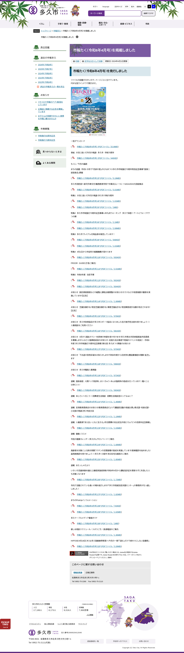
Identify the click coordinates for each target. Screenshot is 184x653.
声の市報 (45, 47)
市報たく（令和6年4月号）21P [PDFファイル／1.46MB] (99, 402)
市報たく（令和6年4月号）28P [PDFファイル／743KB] (98, 506)
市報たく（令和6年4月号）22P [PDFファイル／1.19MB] (99, 417)
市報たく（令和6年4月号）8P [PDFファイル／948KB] (98, 240)
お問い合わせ (144, 641)
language (105, 7)
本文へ (95, 7)
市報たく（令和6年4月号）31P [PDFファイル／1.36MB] (99, 535)
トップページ (46, 31)
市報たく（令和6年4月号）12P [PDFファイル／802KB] (98, 280)
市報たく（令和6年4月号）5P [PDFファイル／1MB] (97, 207)
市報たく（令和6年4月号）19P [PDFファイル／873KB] (98, 376)
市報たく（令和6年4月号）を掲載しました (57, 37)
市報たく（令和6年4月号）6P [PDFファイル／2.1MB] (98, 222)
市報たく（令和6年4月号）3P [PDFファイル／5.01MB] (98, 190)
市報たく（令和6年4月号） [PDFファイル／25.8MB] (97, 147)
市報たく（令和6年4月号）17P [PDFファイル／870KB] (98, 349)
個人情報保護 (49, 624)
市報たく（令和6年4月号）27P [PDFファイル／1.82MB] (99, 494)
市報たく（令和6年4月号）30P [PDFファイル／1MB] (97, 524)
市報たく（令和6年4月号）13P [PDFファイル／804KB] (98, 287)
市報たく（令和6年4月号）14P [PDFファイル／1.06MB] (99, 301)
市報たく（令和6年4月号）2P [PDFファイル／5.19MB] (98, 178)
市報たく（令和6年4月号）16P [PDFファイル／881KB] (98, 331)
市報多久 (57, 31)
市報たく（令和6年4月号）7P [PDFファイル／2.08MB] (98, 228)
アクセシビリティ (35, 624)
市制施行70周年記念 (46, 140)
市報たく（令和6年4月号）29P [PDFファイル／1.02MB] (99, 512)
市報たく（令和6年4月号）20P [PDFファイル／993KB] (98, 390)
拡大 (132, 7)
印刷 (77, 61)
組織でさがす (148, 13)
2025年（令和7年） (45, 69)
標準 (126, 7)
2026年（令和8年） (45, 65)
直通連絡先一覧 (93, 641)
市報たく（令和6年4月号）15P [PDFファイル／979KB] (98, 316)
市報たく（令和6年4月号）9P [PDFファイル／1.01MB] (98, 246)
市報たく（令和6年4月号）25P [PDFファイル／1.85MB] (99, 460)
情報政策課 (77, 573)
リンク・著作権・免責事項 (66, 624)
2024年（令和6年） (45, 74)
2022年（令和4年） (45, 82)
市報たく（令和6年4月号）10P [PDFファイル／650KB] (98, 257)
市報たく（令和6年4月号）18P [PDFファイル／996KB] (98, 364)
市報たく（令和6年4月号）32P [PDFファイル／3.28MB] (99, 546)
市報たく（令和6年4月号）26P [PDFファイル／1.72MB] (99, 480)
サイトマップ (82, 624)
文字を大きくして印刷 (93, 61)
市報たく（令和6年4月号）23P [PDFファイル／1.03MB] (99, 428)
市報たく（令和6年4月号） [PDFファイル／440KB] (97, 158)
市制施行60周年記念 (46, 136)
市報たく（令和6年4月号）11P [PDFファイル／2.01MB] (99, 269)
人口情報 (90, 615)
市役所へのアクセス (120, 641)
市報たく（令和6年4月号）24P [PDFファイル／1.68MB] (99, 445)
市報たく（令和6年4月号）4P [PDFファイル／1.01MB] (98, 201)
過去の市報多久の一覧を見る (52, 87)
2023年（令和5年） (45, 78)
